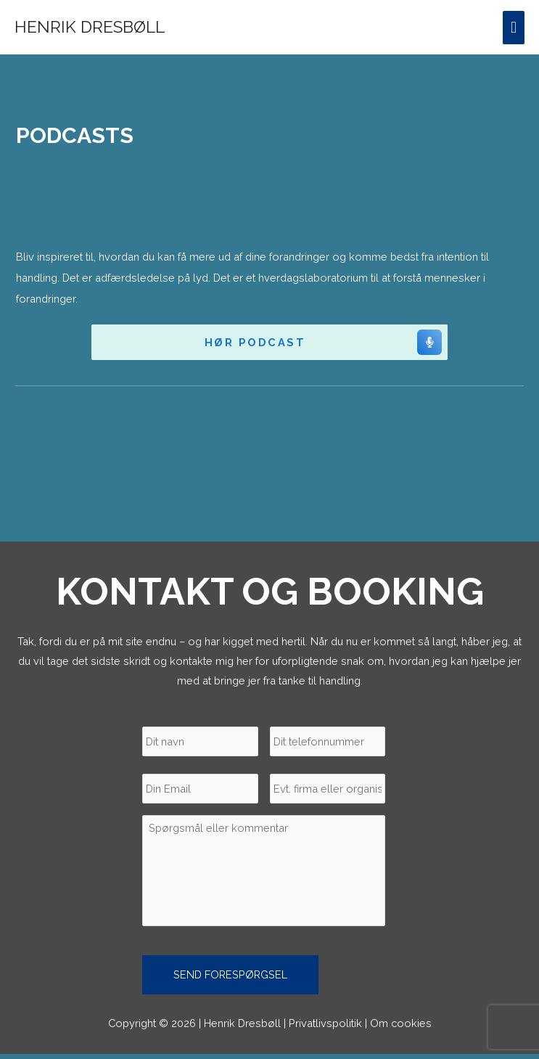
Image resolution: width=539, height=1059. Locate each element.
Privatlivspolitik (325, 1027)
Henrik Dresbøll (90, 26)
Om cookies (401, 1027)
